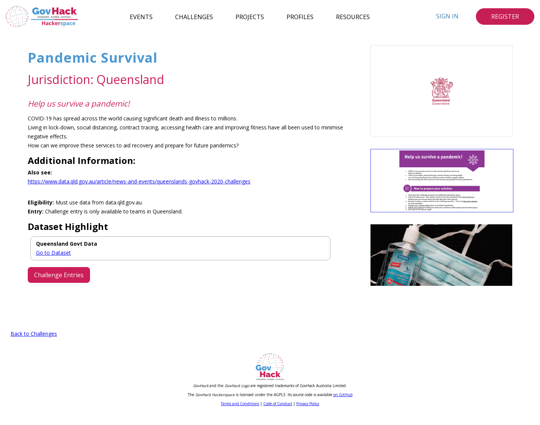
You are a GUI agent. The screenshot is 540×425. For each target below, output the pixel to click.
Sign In (447, 16)
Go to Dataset (53, 252)
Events (141, 16)
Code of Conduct (277, 413)
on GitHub (342, 404)
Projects (250, 16)
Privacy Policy (307, 413)
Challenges (194, 16)
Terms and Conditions (240, 413)
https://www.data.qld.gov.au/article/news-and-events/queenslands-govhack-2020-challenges (139, 181)
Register (505, 16)
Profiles (300, 16)
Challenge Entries (59, 275)
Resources (353, 16)
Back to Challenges (33, 343)
